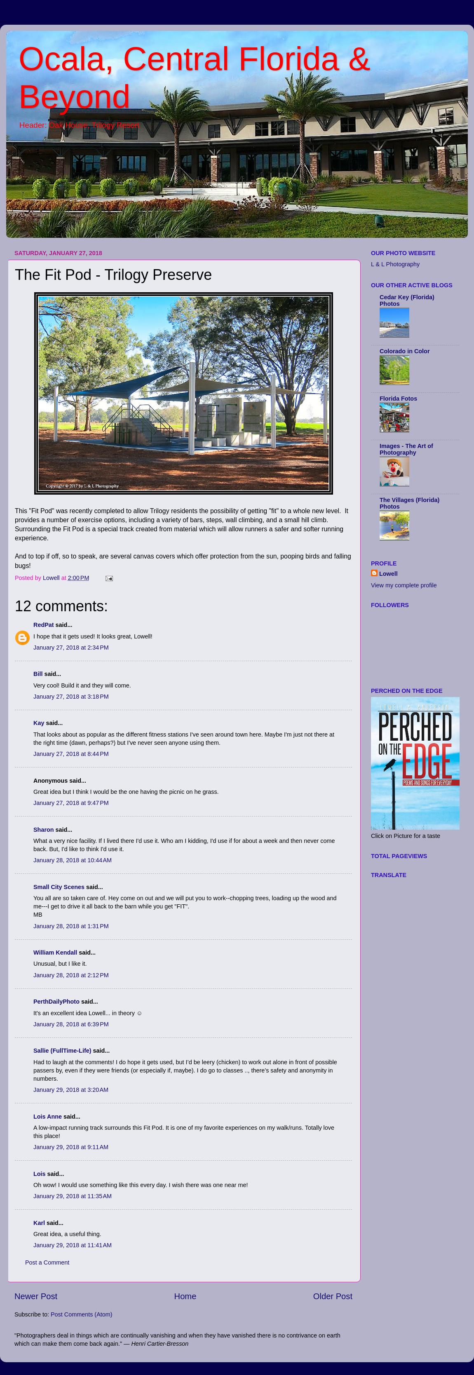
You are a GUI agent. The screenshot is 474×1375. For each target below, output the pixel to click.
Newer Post (35, 1296)
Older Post (332, 1296)
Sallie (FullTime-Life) (62, 1050)
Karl (39, 1223)
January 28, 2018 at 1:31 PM (71, 926)
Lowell (388, 573)
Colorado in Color (405, 351)
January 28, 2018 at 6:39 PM (71, 1024)
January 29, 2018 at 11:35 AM (72, 1196)
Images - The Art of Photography (406, 449)
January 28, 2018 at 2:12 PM (71, 975)
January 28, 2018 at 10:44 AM (72, 860)
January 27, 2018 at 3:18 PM (71, 696)
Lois (39, 1174)
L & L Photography (395, 264)
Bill (37, 674)
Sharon (43, 829)
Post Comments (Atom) (82, 1314)
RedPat (43, 625)
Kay (38, 723)
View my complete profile (404, 585)
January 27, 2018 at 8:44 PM (71, 754)
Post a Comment (47, 1262)
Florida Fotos (398, 398)
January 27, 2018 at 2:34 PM (71, 647)
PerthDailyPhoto (56, 1001)
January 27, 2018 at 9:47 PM (71, 803)
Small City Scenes (58, 887)
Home (185, 1296)
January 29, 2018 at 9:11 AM (70, 1147)
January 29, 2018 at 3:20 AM (70, 1089)
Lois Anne (47, 1116)
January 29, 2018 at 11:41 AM (72, 1245)
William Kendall (55, 952)
